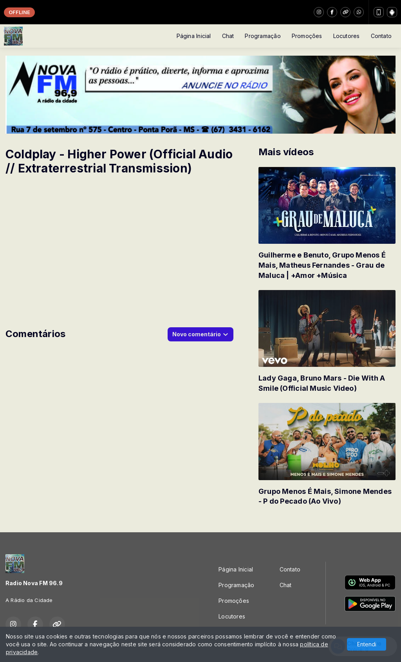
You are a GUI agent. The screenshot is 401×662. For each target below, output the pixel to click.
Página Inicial (194, 36)
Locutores (346, 36)
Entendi (366, 644)
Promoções (307, 36)
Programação (262, 36)
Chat (228, 36)
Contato (381, 36)
